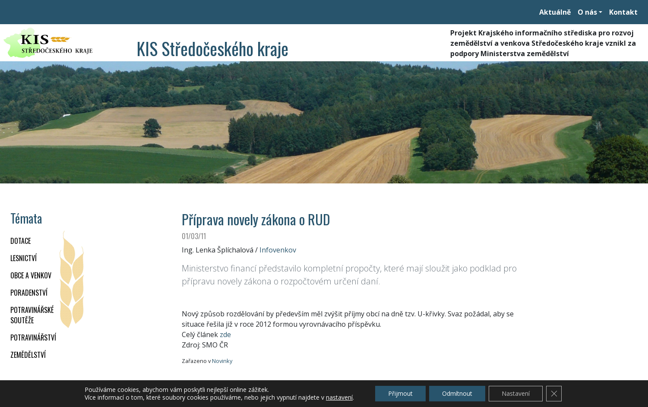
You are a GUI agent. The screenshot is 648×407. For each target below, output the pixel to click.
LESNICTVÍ (23, 258)
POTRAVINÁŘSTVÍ (33, 337)
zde (225, 334)
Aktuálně (555, 12)
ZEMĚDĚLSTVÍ (28, 355)
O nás (587, 12)
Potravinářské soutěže (32, 315)
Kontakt (623, 12)
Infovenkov (277, 250)
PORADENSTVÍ (28, 292)
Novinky (222, 361)
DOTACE (20, 241)
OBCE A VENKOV (30, 275)
